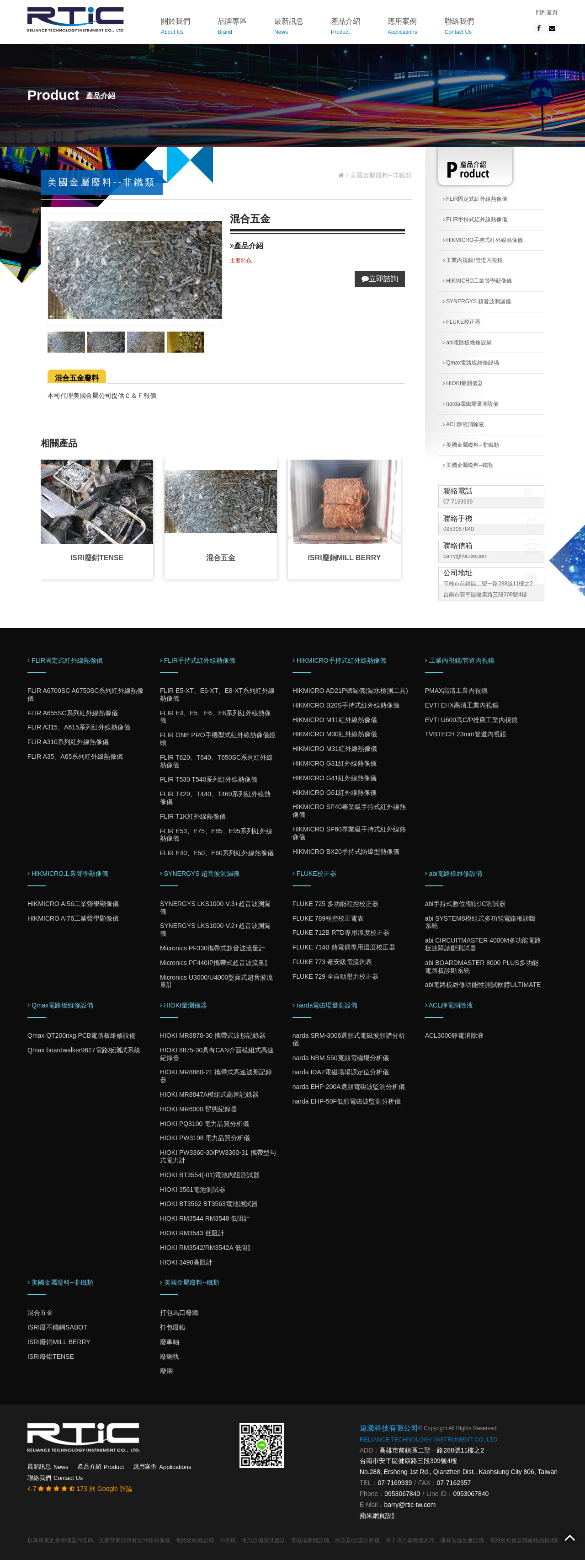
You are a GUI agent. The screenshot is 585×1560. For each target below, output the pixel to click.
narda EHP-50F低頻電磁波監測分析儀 (346, 1101)
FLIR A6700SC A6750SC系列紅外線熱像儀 (85, 694)
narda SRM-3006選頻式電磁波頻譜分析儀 (348, 1039)
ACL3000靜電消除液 (454, 1035)
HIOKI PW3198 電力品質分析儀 (205, 1138)
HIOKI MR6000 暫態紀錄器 (198, 1109)
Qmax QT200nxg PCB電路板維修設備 (81, 1035)
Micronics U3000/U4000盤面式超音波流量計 (216, 981)
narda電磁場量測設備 (471, 404)
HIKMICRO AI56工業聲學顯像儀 (73, 903)
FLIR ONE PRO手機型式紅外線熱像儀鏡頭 (218, 738)
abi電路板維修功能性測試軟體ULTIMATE (483, 984)
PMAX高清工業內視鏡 (456, 690)
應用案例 (402, 27)
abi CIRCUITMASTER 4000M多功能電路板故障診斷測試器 (483, 944)
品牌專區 (232, 27)
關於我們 (175, 27)
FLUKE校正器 (461, 322)
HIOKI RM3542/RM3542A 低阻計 (207, 1247)
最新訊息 (288, 27)
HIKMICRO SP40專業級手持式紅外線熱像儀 (349, 810)
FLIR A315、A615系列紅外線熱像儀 (78, 727)
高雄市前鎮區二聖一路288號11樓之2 (431, 1450)
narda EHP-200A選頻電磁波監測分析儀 (348, 1086)
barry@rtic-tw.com (465, 556)
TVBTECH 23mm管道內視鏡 (465, 734)
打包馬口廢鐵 (179, 1312)
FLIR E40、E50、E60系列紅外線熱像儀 (217, 853)
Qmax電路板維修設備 (471, 362)
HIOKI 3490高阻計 (186, 1262)
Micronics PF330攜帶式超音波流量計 (212, 948)
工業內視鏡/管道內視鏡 (473, 260)
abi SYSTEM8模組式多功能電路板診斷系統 (480, 922)
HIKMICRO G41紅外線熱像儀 (334, 778)
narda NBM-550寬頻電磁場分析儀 (340, 1057)
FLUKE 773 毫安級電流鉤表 (332, 961)
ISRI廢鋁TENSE (96, 558)
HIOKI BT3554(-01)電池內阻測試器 (210, 1175)
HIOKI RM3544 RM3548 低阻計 (205, 1218)
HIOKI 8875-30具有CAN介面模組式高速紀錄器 (217, 1053)
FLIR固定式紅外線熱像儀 (475, 199)
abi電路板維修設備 (467, 342)
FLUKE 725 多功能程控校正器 (335, 903)
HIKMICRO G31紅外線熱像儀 (334, 763)
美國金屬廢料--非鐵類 (471, 445)
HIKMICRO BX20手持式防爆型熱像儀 (345, 851)
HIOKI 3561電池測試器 (192, 1189)
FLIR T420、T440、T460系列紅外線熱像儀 (215, 797)
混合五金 (220, 558)
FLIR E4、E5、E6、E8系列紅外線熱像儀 (215, 716)
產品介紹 (345, 27)
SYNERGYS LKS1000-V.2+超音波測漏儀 (215, 929)
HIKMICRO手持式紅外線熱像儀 (483, 240)
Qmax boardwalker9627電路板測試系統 (83, 1050)
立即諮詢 (380, 279)
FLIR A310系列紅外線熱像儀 (68, 741)
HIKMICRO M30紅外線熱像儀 (334, 734)
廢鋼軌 (169, 1356)
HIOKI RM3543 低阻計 (192, 1233)
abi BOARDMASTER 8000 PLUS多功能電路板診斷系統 (481, 966)
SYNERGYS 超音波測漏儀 (477, 301)
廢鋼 (166, 1370)
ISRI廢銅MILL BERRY (344, 558)
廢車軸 (169, 1342)
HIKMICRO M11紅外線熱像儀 (334, 720)
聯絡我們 (459, 27)
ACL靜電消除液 (463, 424)
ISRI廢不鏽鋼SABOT (57, 1327)
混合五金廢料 (77, 378)
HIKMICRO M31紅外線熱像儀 (334, 748)
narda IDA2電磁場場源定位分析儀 (340, 1072)
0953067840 (458, 529)
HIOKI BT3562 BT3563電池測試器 (209, 1203)
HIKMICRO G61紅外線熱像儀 (334, 792)
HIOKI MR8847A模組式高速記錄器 (209, 1094)
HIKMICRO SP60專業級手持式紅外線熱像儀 (349, 833)
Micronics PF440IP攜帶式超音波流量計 (215, 962)
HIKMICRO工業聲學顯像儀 (477, 281)
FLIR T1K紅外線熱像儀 (193, 816)
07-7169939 (458, 502)
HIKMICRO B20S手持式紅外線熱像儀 (345, 705)
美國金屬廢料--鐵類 (468, 465)
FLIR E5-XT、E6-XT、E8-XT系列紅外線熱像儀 (217, 694)
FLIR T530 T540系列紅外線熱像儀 (208, 779)
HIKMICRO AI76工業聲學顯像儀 (73, 918)
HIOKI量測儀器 (463, 383)
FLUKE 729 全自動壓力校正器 (335, 976)
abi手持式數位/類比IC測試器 (465, 903)
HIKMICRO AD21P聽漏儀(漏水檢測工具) (350, 690)
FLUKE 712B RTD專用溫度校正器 (340, 932)
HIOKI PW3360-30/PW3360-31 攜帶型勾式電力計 (218, 1156)
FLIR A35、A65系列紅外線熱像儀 (75, 756)
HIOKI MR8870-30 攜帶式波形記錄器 (213, 1035)
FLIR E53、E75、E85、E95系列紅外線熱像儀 (216, 834)
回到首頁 (547, 12)
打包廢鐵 (173, 1327)
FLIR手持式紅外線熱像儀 (475, 219)
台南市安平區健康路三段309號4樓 (408, 1460)
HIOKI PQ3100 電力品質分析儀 (204, 1123)
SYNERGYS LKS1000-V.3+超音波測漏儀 (215, 907)
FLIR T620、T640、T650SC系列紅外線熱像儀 (216, 761)
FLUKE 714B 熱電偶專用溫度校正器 (344, 947)
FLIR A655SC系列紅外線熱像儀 (72, 713)
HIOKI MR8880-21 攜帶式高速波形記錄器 (216, 1075)
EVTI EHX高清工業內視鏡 (462, 705)
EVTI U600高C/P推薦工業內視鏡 (471, 720)
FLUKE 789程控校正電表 (328, 918)
